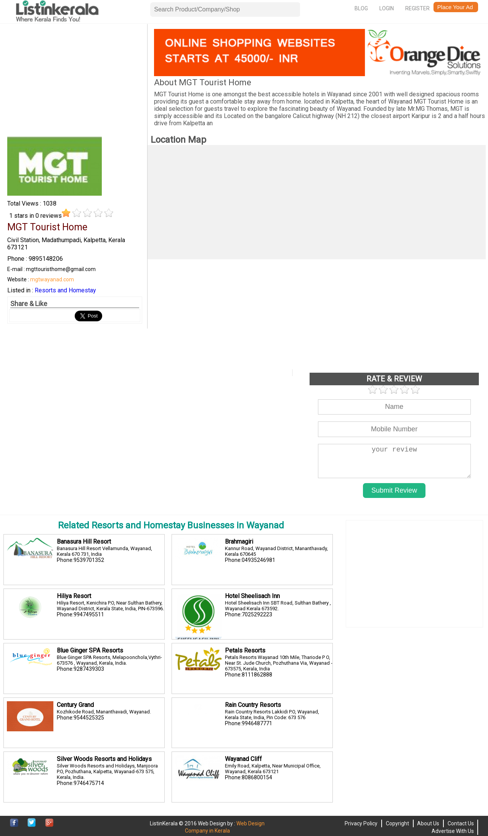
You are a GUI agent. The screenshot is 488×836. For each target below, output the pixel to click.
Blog (361, 8)
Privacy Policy (361, 823)
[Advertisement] (74, 82)
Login (386, 8)
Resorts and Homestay (65, 290)
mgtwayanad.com (52, 279)
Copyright (397, 823)
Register (417, 8)
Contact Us (461, 823)
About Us (428, 823)
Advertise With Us (453, 831)
